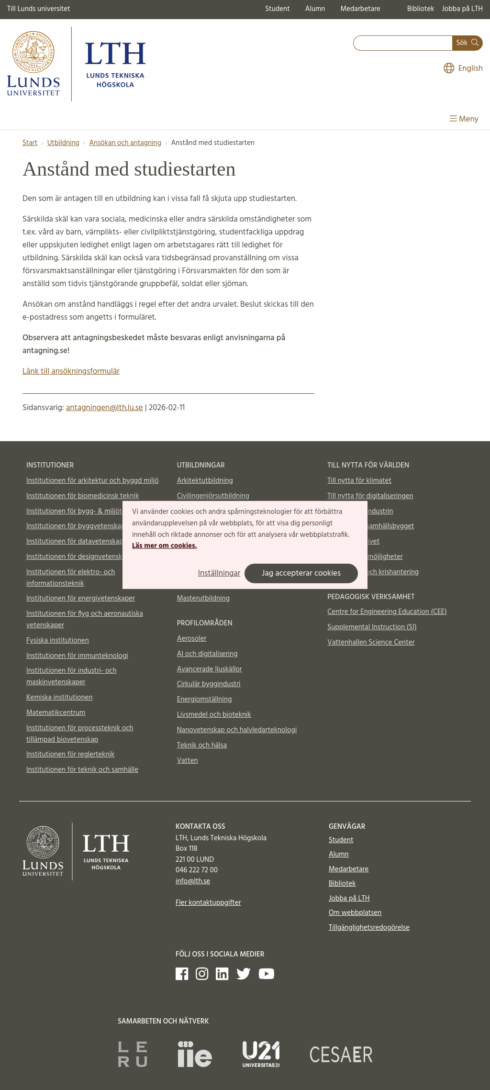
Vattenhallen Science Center (370, 642)
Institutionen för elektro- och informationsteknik (70, 578)
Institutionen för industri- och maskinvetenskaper (71, 676)
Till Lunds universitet (38, 9)
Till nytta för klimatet (359, 481)
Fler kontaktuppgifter (208, 903)
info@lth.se (193, 881)
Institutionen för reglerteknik (70, 754)
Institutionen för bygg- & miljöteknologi (87, 511)
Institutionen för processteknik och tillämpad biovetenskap (79, 734)
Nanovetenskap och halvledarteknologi (237, 730)
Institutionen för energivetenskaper (80, 598)
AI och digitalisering (207, 654)
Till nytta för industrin (360, 511)
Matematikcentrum (55, 713)
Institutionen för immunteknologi (77, 656)
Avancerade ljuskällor (209, 669)
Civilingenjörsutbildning (213, 496)
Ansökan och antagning (125, 143)
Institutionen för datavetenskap (74, 541)
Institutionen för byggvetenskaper (78, 526)
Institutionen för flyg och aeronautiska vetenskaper (84, 619)
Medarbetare (360, 9)
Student (277, 9)
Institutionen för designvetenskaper (81, 557)
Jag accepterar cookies (301, 573)
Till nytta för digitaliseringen (370, 496)
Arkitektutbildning (205, 481)
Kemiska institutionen (59, 697)
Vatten (187, 761)
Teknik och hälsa (202, 745)
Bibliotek (420, 9)
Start (29, 143)
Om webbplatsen (355, 913)
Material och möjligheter (364, 557)
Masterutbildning (203, 598)
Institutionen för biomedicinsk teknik (82, 496)
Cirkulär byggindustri (209, 684)
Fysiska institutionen (57, 640)
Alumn (315, 9)
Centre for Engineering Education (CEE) (386, 612)
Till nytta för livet (353, 541)
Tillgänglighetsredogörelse (369, 928)
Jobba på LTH (462, 9)
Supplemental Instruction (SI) (371, 627)
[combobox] (403, 43)
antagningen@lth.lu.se (104, 407)
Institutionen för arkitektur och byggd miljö (92, 481)
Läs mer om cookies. (164, 546)
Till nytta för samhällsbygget (370, 526)
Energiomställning (204, 699)
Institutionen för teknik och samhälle (82, 770)
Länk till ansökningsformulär (71, 371)
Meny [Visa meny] (464, 119)
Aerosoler (192, 639)
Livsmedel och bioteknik (214, 715)
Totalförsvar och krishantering (373, 572)
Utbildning (63, 143)
